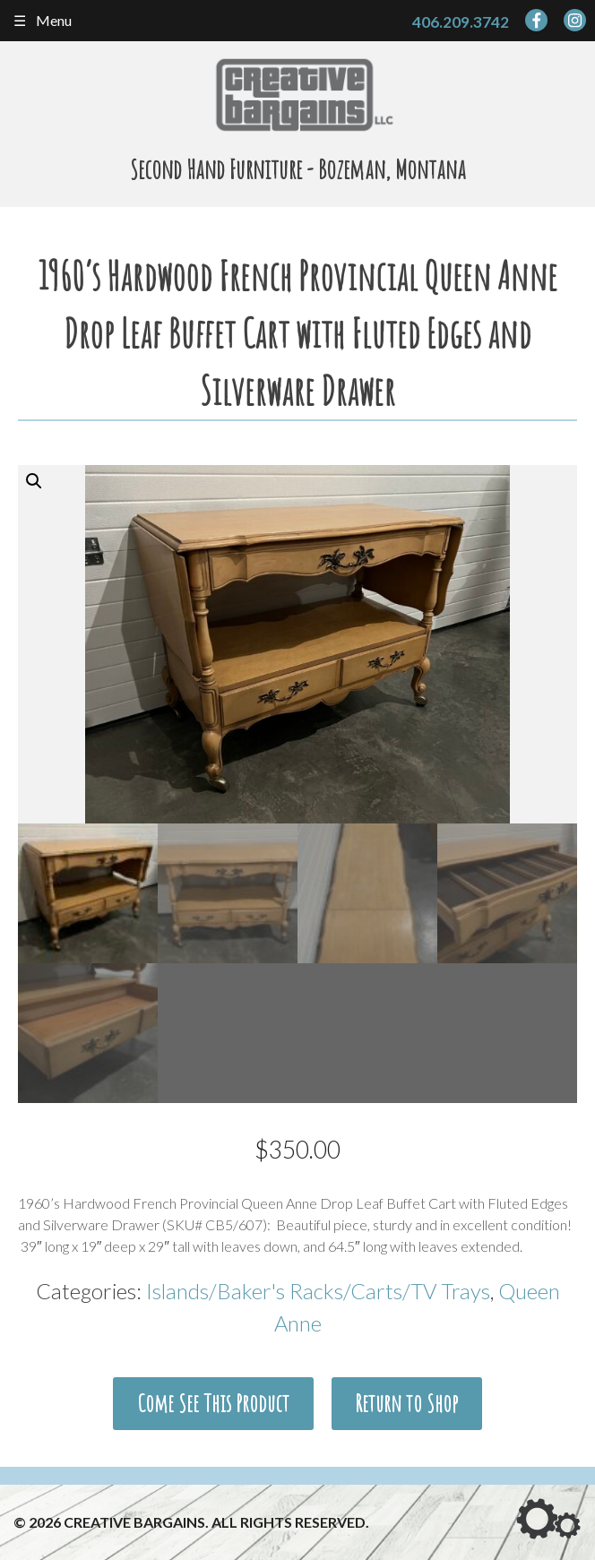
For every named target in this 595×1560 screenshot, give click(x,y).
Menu (54, 20)
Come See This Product (213, 1403)
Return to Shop (406, 1403)
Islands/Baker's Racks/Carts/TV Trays (318, 1291)
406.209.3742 (460, 22)
